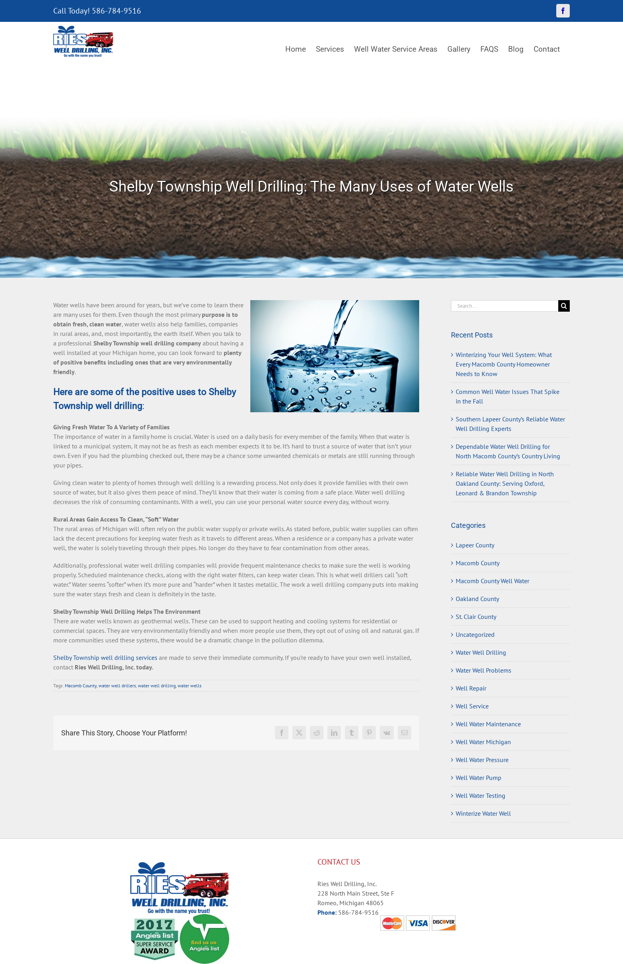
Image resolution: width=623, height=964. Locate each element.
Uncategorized (475, 634)
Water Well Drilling (481, 652)
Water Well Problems (483, 670)
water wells (189, 686)
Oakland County (477, 599)
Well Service (472, 706)
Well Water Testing (480, 795)
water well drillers (117, 686)
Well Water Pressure (482, 760)
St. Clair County (476, 617)
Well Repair (471, 688)
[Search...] (504, 306)
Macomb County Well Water (492, 581)
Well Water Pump (478, 778)
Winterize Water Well (483, 813)
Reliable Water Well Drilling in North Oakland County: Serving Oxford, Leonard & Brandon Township (505, 483)
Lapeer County (475, 545)
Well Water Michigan (483, 742)
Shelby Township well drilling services (105, 657)
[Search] (564, 306)
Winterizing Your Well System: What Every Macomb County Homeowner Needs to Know (504, 364)
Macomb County (81, 686)
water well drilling (157, 686)
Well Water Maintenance (488, 724)
